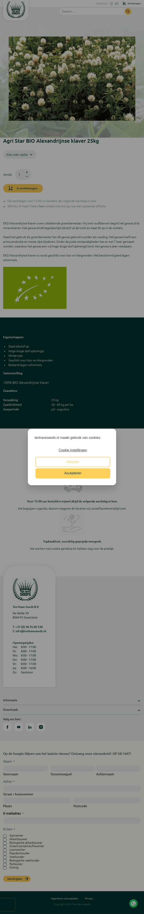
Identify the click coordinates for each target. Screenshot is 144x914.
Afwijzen (73, 462)
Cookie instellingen (73, 450)
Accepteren (73, 473)
